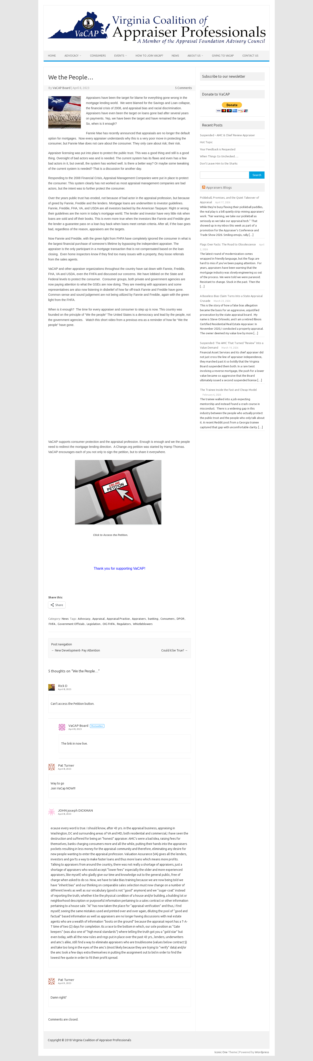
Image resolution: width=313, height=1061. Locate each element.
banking (153, 618)
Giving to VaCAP (223, 55)
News (175, 55)
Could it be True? (174, 650)
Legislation (93, 623)
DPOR (180, 618)
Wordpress (262, 1052)
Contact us (250, 55)
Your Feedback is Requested (217, 149)
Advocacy (71, 55)
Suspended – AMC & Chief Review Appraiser (227, 135)
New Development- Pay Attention (75, 650)
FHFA (52, 623)
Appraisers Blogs (219, 187)
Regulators (124, 623)
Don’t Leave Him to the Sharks (219, 163)
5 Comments (183, 88)
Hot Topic (206, 142)
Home (52, 55)
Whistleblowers (143, 623)
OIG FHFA (109, 623)
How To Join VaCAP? (149, 55)
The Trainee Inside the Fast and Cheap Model (228, 389)
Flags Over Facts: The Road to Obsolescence (228, 244)
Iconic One (221, 1052)
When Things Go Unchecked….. (219, 156)
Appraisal (98, 618)
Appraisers (139, 618)
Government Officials (71, 623)
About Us (194, 55)
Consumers (98, 55)
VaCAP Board (61, 88)
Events (119, 55)
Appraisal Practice (118, 618)
